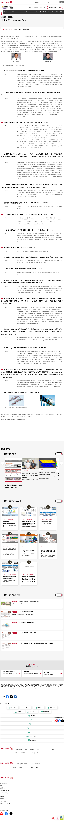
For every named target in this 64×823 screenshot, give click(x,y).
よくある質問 (59, 12)
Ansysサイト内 (38, 2)
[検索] (53, 2)
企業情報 (16, 753)
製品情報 (32, 749)
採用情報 (23, 753)
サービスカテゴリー (18, 749)
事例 (13, 12)
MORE (58, 454)
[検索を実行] (62, 2)
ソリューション (20, 12)
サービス (28, 12)
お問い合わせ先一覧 (40, 753)
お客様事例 (15, 29)
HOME (5, 29)
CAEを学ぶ (35, 12)
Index (1, 13)
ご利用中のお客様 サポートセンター (35, 7)
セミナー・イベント (51, 11)
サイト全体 (44, 2)
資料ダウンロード (43, 11)
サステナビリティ (50, 749)
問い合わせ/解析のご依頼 (54, 7)
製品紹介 (5, 12)
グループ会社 (30, 753)
